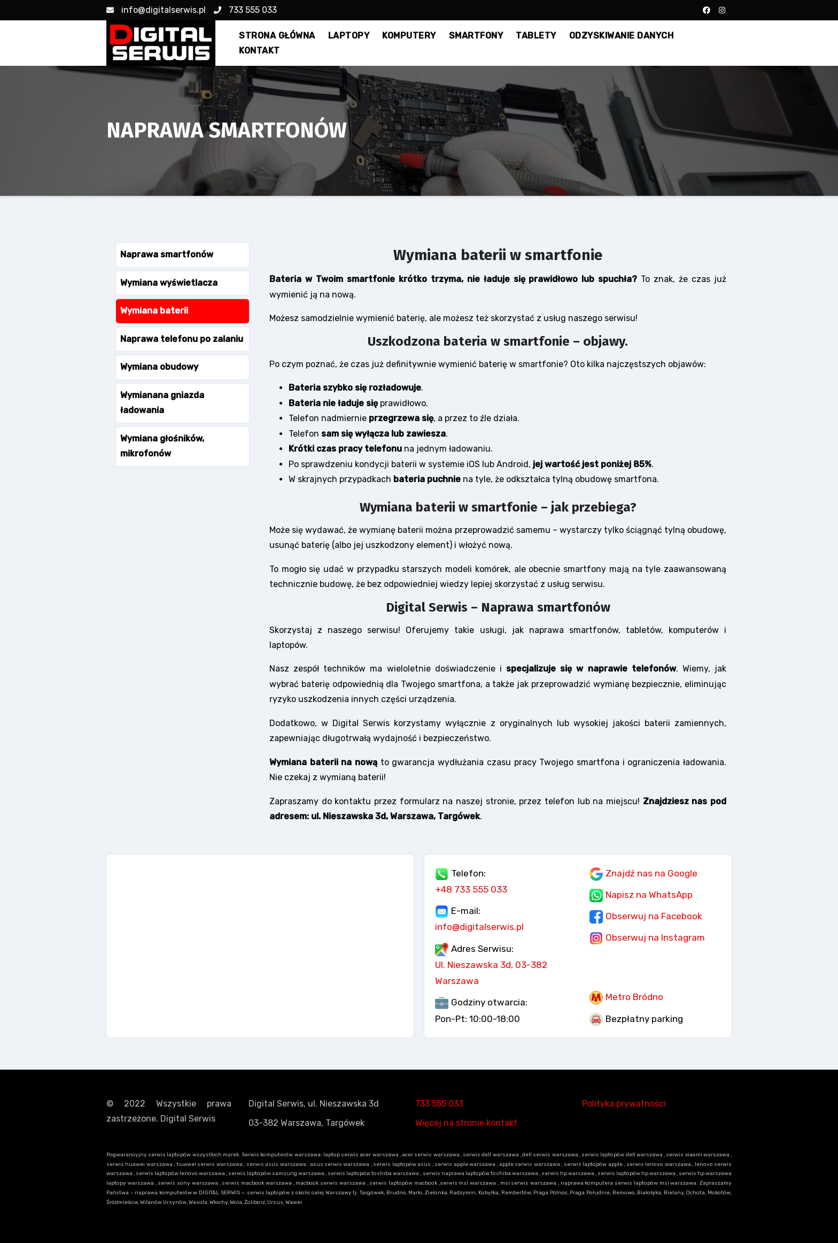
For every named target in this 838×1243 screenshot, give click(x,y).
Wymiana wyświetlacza (169, 283)
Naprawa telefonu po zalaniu (181, 339)
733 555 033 (245, 10)
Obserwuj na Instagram (655, 937)
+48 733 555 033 (471, 889)
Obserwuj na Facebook (654, 916)
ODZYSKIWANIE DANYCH (621, 35)
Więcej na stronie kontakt (466, 1123)
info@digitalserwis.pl (156, 10)
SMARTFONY (476, 35)
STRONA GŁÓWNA (277, 35)
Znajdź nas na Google (651, 873)
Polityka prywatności (624, 1104)
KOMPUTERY (409, 35)
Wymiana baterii (154, 311)
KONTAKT (259, 50)
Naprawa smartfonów (166, 254)
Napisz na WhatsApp (649, 894)
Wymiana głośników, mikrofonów (162, 446)
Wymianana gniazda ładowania (162, 402)
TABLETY (536, 35)
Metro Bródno (634, 997)
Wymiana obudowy (159, 367)
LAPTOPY (349, 35)
